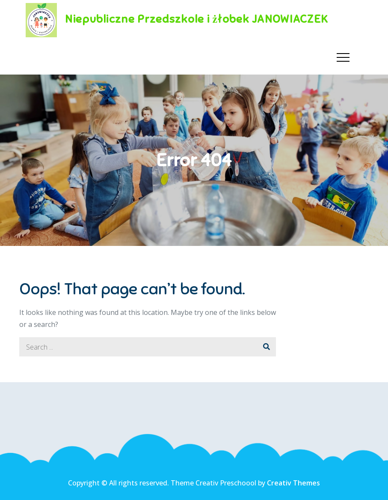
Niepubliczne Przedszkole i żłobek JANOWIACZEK (196, 19)
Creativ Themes (293, 483)
